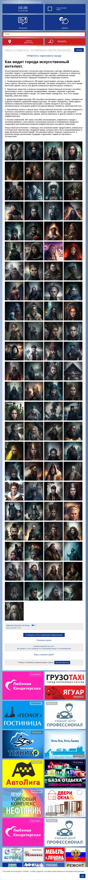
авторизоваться (62, 662)
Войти (59, 10)
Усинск (29, 41)
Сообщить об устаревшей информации (44, 635)
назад (79, 50)
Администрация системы (33, 2)
